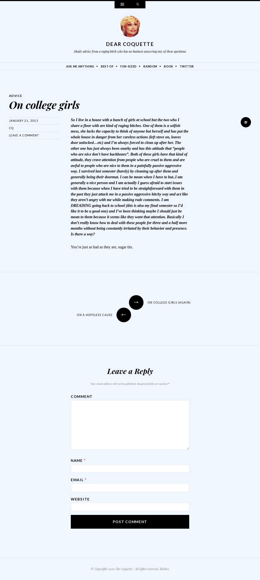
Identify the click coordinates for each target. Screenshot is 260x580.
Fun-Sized (128, 66)
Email (79, 480)
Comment (82, 396)
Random (150, 66)
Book (168, 66)
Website (80, 499)
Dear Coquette (130, 44)
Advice (15, 96)
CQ (11, 128)
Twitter (187, 66)
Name (78, 460)
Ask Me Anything (80, 66)
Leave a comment (24, 135)
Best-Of (107, 66)
